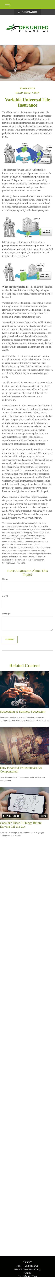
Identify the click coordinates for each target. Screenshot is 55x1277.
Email (5, 596)
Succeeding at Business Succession (22, 711)
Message (6, 613)
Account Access (27, 12)
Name (5, 579)
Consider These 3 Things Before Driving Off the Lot (21, 824)
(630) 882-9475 (31, 1266)
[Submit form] (10, 639)
